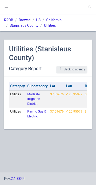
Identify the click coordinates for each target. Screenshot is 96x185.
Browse (24, 20)
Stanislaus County (24, 25)
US (38, 20)
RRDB (8, 20)
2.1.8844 (18, 179)
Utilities (50, 25)
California (53, 20)
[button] (89, 7)
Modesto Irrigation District (33, 99)
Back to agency (72, 69)
